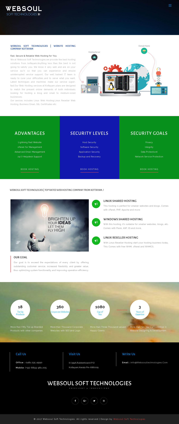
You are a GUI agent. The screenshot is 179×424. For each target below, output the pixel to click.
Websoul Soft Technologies (89, 383)
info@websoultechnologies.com (149, 362)
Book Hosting (30, 169)
